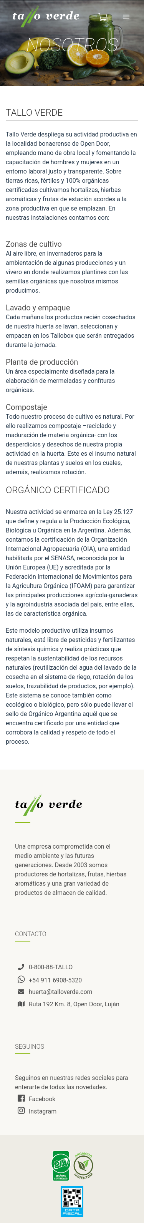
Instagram (35, 1111)
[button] (102, 17)
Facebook (35, 1099)
